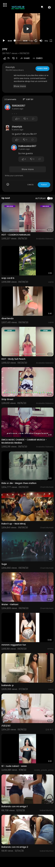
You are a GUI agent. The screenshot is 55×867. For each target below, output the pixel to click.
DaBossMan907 (27, 146)
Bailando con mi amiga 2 (14, 846)
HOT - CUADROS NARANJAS (15, 234)
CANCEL (30, 184)
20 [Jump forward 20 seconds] (36, 40)
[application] (27, 28)
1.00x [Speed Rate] (31, 41)
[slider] (17, 40)
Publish (44, 184)
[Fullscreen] (50, 40)
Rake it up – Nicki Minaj (13, 523)
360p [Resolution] (46, 41)
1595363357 (18, 105)
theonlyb (10, 67)
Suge (4, 564)
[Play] (3, 40)
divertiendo (7, 318)
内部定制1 (5, 725)
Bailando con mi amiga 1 (14, 806)
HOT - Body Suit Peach (13, 358)
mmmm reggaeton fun (13, 644)
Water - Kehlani (9, 604)
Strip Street (7, 399)
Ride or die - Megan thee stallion (18, 483)
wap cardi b (7, 278)
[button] (49, 7)
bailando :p (7, 685)
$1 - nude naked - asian (14, 766)
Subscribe (42, 68)
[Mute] (40, 40)
